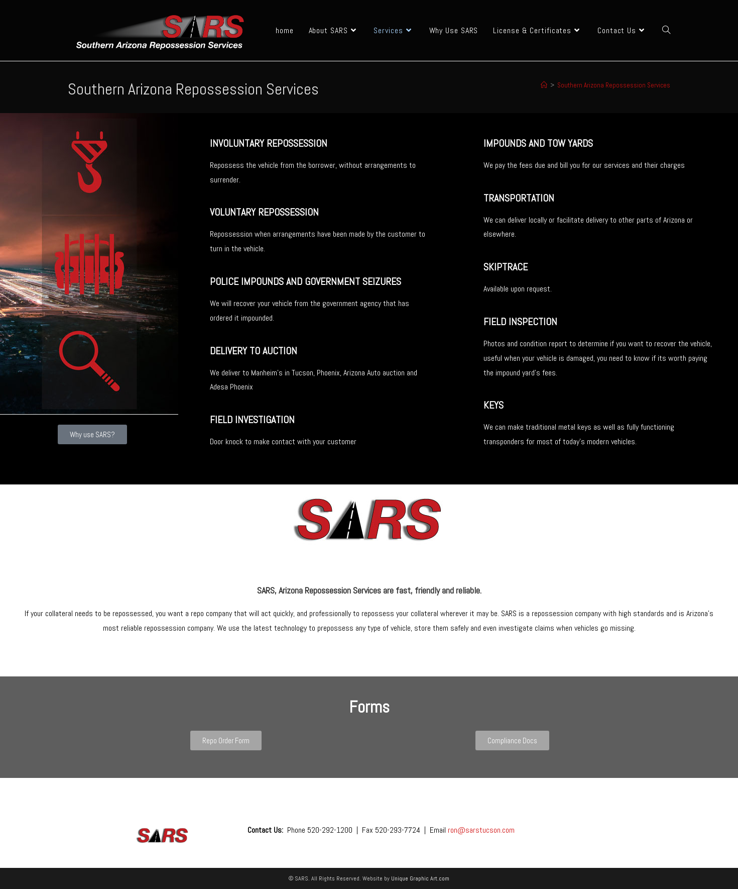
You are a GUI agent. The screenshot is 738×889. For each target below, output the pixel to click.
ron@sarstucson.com (481, 830)
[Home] (544, 85)
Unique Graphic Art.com (420, 878)
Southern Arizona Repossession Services (613, 85)
